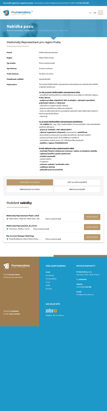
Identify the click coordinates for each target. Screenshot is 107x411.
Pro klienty (50, 275)
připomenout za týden (30, 189)
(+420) (81, 3)
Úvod (9, 30)
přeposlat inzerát (77, 189)
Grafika (11, 314)
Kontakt (49, 289)
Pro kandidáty (17, 30)
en (95, 13)
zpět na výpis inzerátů (77, 182)
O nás (48, 282)
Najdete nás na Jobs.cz (55, 315)
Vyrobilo (11, 311)
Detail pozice (92, 217)
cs (90, 13)
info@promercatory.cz (85, 294)
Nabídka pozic (29, 30)
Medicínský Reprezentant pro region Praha (52, 30)
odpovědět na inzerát (30, 182)
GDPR (48, 285)
